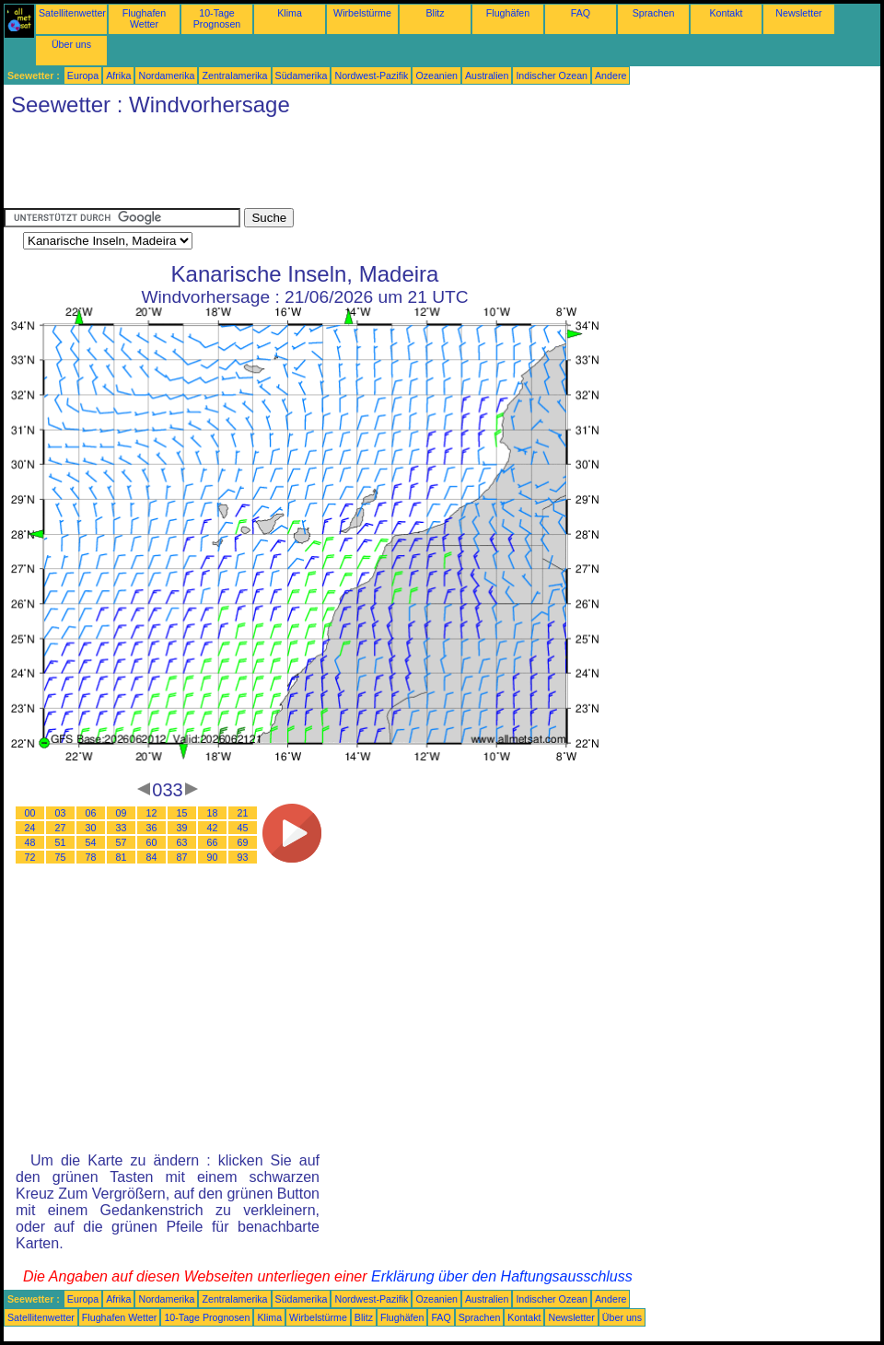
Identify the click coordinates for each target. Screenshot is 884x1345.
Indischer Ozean (551, 75)
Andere (610, 75)
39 (182, 827)
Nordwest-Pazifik (371, 75)
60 (151, 842)
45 (243, 827)
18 (212, 812)
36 (151, 827)
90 (212, 857)
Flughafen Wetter (144, 18)
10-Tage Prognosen (217, 18)
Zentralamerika (234, 75)
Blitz (434, 12)
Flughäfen (507, 12)
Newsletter (798, 12)
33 (121, 827)
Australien (486, 75)
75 (60, 857)
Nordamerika (166, 75)
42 (212, 827)
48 (30, 842)
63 (182, 842)
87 (182, 857)
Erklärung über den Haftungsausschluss (502, 1276)
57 (121, 842)
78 (91, 857)
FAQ (580, 12)
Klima (289, 12)
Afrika (118, 75)
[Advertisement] (339, 166)
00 (30, 812)
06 (91, 812)
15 (182, 812)
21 (243, 812)
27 (60, 827)
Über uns (71, 44)
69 (243, 842)
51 (60, 842)
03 (60, 812)
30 (91, 827)
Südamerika (301, 75)
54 (91, 842)
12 (151, 812)
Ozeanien (436, 75)
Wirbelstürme (362, 12)
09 (121, 812)
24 (30, 827)
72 (30, 857)
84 (151, 857)
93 (243, 857)
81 (121, 857)
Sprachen (654, 12)
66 (212, 842)
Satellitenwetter (72, 12)
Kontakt (725, 12)
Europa (83, 75)
